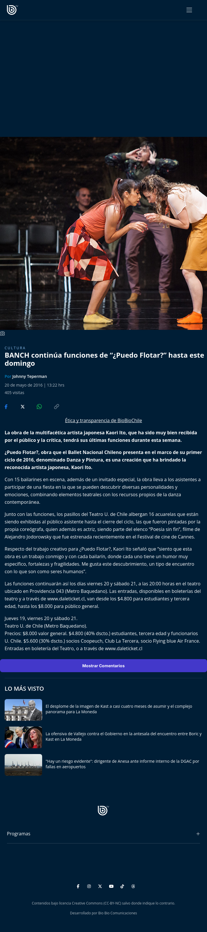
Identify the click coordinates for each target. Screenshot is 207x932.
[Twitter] (101, 885)
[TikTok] (123, 885)
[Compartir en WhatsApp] (34, 406)
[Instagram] (90, 885)
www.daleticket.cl (66, 598)
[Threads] (133, 885)
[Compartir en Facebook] (7, 406)
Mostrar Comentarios (103, 665)
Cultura (15, 347)
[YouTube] (112, 885)
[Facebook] (79, 885)
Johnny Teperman (29, 376)
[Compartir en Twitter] (17, 406)
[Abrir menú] (189, 10)
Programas (18, 833)
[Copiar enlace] (51, 406)
